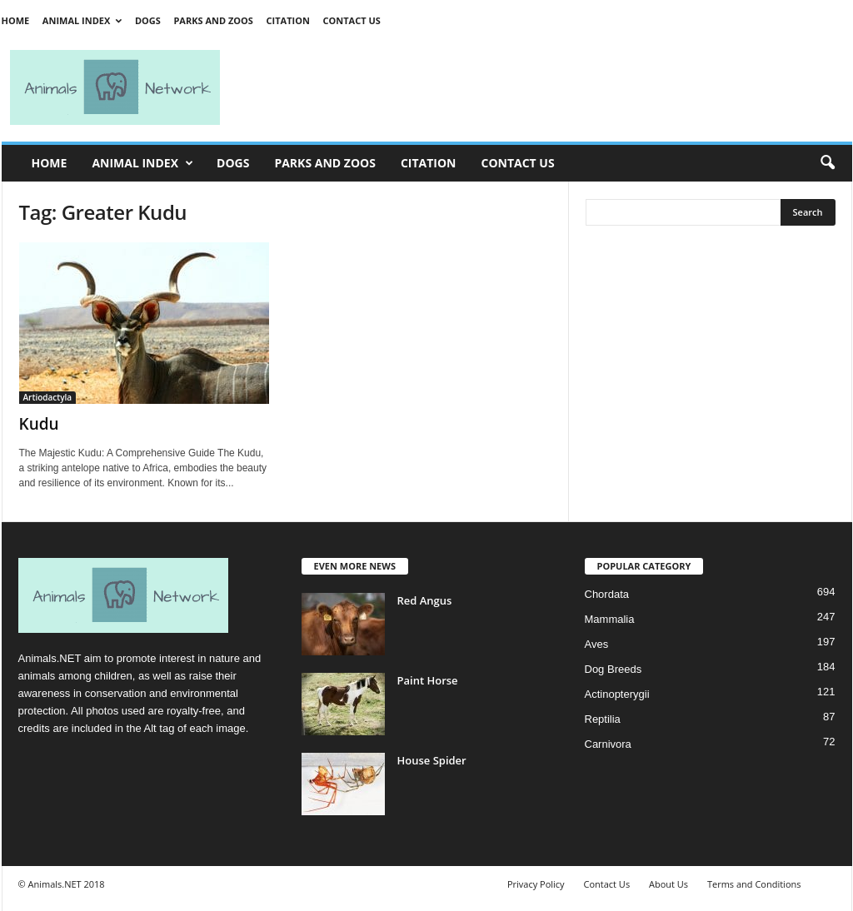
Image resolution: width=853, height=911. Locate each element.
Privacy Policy (536, 884)
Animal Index (82, 20)
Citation (288, 20)
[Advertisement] (543, 87)
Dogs (148, 20)
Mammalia (610, 619)
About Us (668, 884)
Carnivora (608, 744)
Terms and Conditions (754, 884)
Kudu (39, 424)
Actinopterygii (617, 694)
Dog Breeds (613, 669)
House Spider (431, 760)
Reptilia (603, 719)
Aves (597, 644)
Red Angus (424, 600)
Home (16, 20)
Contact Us (351, 20)
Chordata (607, 594)
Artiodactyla (47, 397)
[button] (827, 163)
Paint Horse (427, 680)
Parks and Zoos (212, 20)
